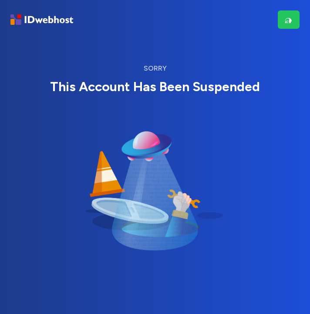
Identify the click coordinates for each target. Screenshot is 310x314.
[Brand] (41, 19)
